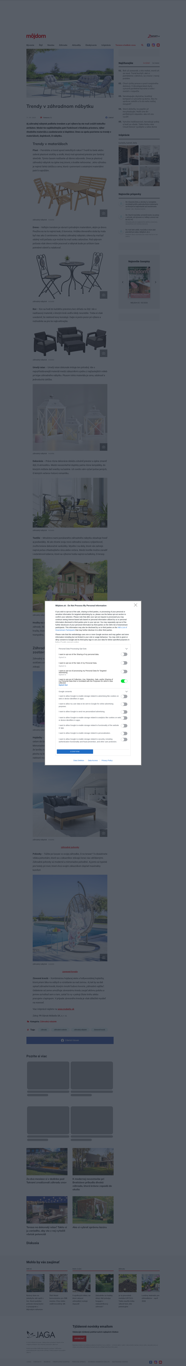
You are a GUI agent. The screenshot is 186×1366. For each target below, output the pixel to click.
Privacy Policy (107, 760)
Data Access (93, 760)
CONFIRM (75, 751)
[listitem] (93, 648)
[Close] (136, 605)
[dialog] (93, 683)
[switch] (124, 654)
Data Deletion (79, 760)
